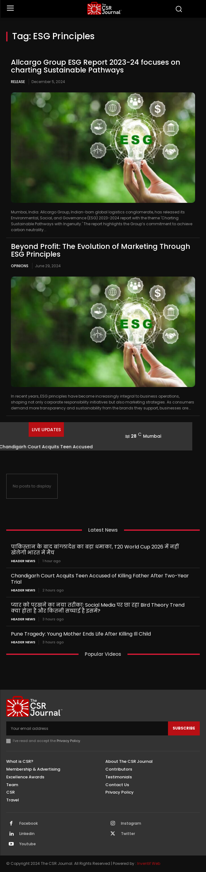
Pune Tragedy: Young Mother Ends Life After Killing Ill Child (81, 633)
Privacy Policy (68, 740)
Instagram (131, 823)
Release (18, 81)
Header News (23, 561)
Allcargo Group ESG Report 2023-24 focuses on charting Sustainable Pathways (95, 66)
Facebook (28, 823)
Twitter (128, 833)
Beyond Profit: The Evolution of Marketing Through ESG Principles (100, 250)
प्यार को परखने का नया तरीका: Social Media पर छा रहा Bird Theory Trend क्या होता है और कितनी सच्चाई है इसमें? (97, 607)
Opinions (19, 265)
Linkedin (27, 833)
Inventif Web (148, 863)
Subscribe (184, 728)
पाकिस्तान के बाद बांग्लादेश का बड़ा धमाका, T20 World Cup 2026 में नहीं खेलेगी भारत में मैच (95, 549)
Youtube (27, 844)
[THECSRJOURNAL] (104, 8)
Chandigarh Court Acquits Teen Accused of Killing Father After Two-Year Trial (100, 578)
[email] (87, 728)
